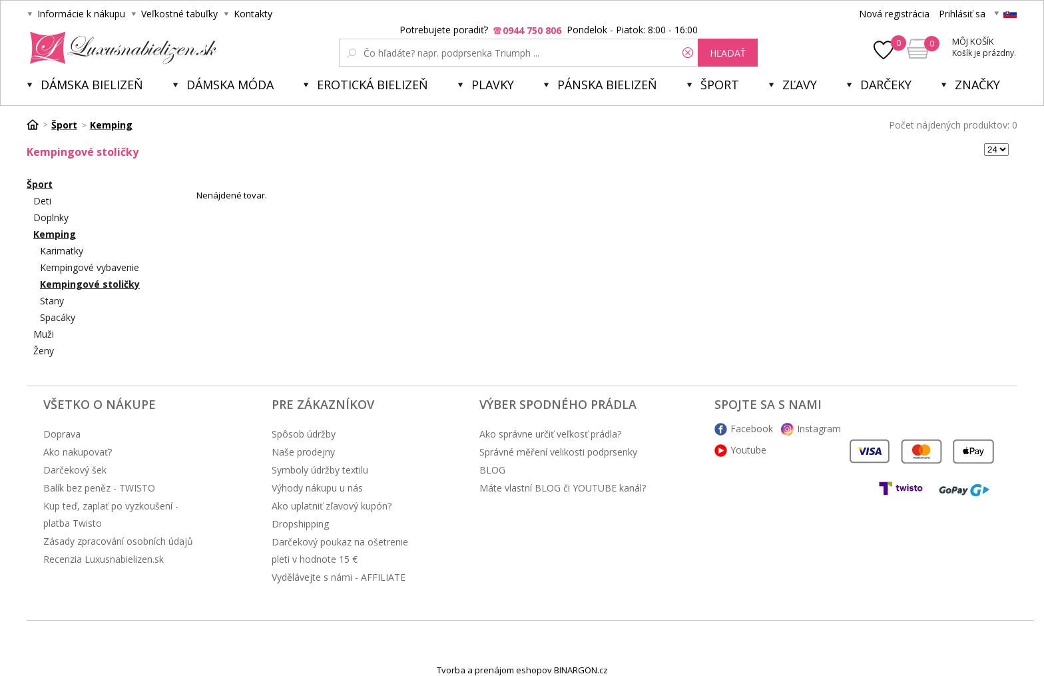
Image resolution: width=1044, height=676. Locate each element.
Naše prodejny (303, 452)
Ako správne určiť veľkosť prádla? (550, 434)
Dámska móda (230, 85)
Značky (977, 85)
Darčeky (886, 85)
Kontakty (253, 13)
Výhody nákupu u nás (317, 488)
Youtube (748, 450)
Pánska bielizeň (607, 85)
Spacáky (57, 317)
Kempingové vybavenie (89, 267)
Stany (52, 300)
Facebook (751, 428)
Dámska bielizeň (92, 85)
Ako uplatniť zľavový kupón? (332, 506)
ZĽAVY (799, 85)
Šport (719, 85)
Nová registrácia (894, 13)
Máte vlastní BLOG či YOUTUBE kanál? (562, 488)
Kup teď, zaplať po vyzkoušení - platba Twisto (110, 514)
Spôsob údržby (304, 434)
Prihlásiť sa (962, 13)
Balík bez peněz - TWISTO (99, 488)
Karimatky (61, 250)
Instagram (819, 428)
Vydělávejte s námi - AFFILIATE (338, 577)
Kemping (54, 234)
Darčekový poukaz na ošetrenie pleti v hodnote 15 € (340, 550)
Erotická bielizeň (372, 85)
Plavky (492, 85)
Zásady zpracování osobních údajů (118, 541)
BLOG (492, 470)
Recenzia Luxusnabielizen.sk (103, 559)
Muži (43, 334)
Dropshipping (300, 523)
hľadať (728, 53)
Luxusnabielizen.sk (121, 48)
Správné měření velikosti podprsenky (558, 452)
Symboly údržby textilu (320, 470)
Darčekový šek (75, 470)
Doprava (62, 434)
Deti (42, 200)
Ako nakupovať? (77, 452)
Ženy (43, 350)
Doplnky (51, 217)
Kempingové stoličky (90, 284)
